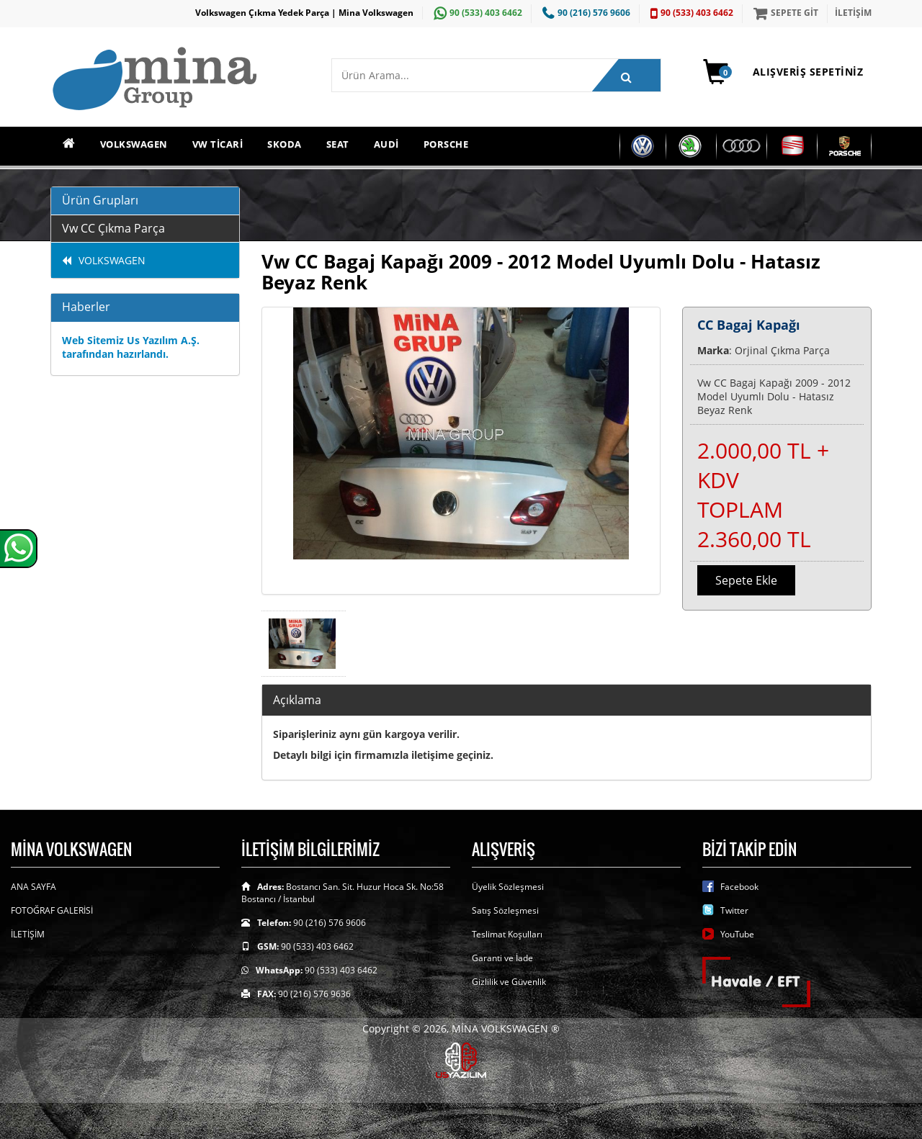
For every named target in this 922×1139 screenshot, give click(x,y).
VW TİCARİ (217, 144)
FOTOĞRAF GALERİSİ (52, 910)
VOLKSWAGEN (134, 144)
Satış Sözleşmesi (505, 910)
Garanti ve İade (502, 958)
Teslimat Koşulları (507, 934)
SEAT (337, 144)
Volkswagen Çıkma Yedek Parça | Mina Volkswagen (304, 12)
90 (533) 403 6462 (476, 12)
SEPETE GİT (784, 12)
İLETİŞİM (853, 12)
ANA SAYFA (33, 887)
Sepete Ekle (746, 580)
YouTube (737, 934)
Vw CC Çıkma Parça (113, 228)
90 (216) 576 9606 (584, 12)
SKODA (284, 144)
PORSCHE (446, 144)
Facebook (739, 887)
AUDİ (386, 144)
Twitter (734, 910)
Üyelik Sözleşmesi (508, 887)
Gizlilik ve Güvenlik (509, 982)
